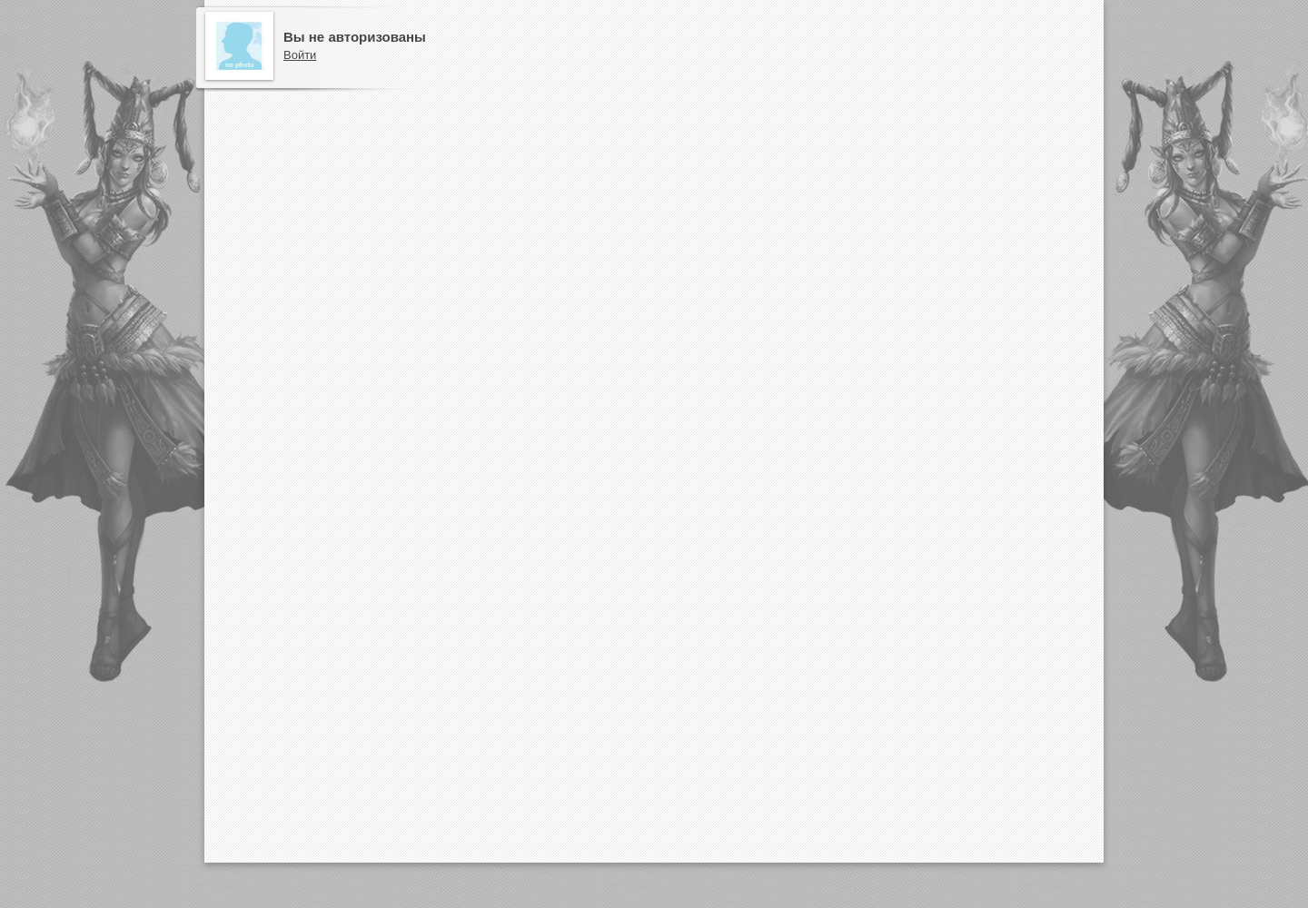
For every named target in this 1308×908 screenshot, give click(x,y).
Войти (299, 55)
